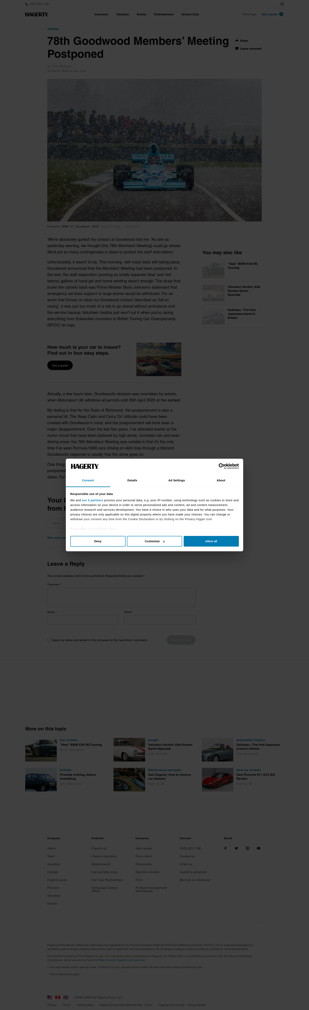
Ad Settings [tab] (176, 480)
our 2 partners (92, 500)
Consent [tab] (88, 480)
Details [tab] (132, 480)
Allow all (211, 541)
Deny (97, 541)
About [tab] (221, 480)
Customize (155, 541)
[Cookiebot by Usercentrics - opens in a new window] (221, 466)
